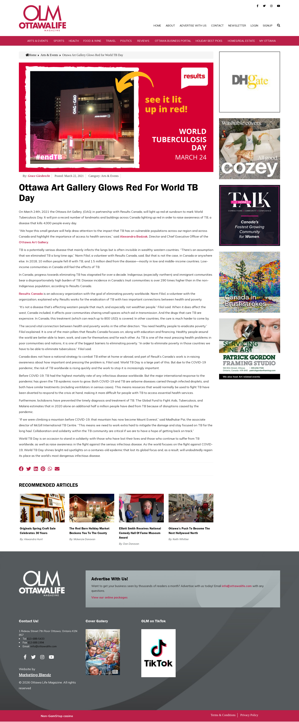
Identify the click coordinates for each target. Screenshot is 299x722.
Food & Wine (92, 41)
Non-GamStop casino (57, 716)
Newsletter (237, 25)
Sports (59, 41)
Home (157, 25)
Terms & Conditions (223, 715)
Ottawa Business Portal (173, 41)
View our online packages (109, 598)
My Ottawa (268, 41)
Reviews (143, 41)
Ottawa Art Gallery (33, 242)
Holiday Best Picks (209, 41)
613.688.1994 (36, 643)
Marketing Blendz (35, 675)
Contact (217, 25)
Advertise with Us (193, 25)
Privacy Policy (249, 715)
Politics (126, 41)
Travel (111, 41)
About (170, 25)
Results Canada (31, 294)
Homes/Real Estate (241, 41)
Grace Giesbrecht (39, 176)
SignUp (267, 25)
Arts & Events (37, 41)
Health (74, 41)
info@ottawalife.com (237, 586)
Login (254, 25)
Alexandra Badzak (134, 237)
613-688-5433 (35, 639)
